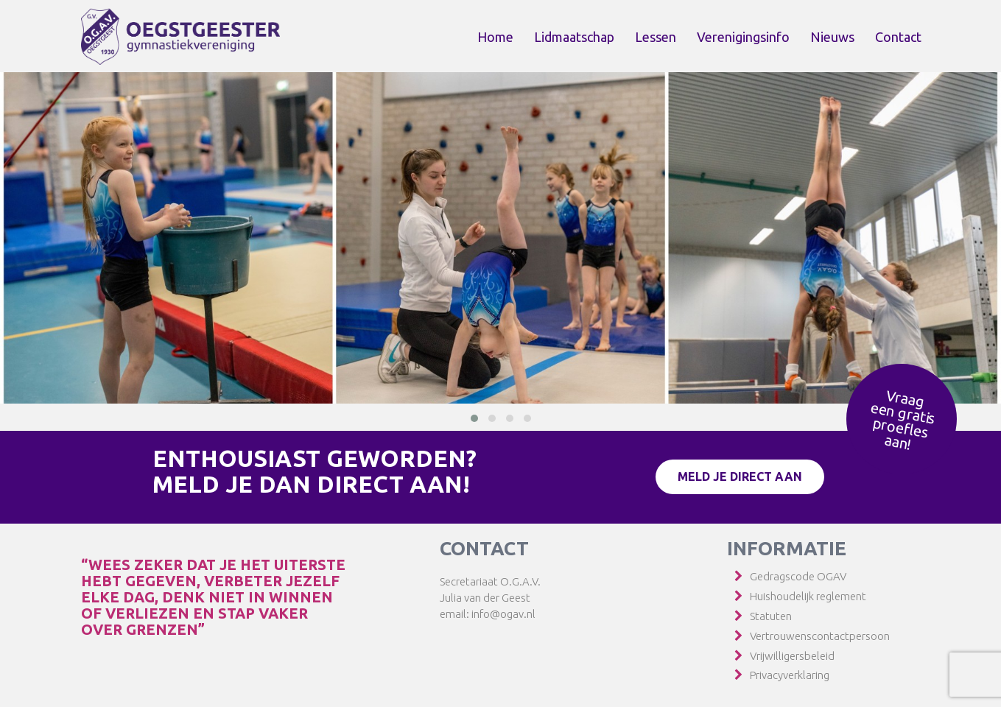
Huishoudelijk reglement (808, 596)
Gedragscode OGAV (798, 576)
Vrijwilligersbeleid (792, 656)
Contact (898, 36)
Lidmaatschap (574, 36)
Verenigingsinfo (743, 36)
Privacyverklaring (789, 675)
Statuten (771, 616)
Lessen (655, 36)
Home (495, 36)
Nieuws (832, 36)
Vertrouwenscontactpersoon (820, 636)
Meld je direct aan (740, 476)
